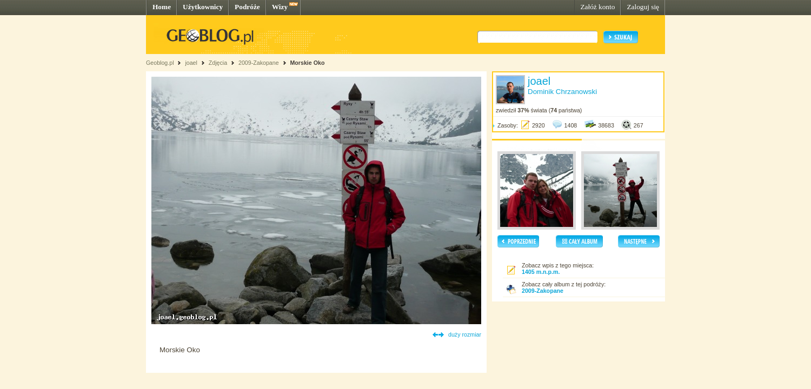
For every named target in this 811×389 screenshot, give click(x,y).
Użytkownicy (203, 7)
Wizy (280, 7)
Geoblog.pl (160, 62)
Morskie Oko (307, 62)
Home (161, 7)
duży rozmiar (464, 334)
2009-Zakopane (258, 62)
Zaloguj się (643, 7)
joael (191, 62)
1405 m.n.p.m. (541, 272)
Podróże (247, 7)
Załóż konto (597, 7)
